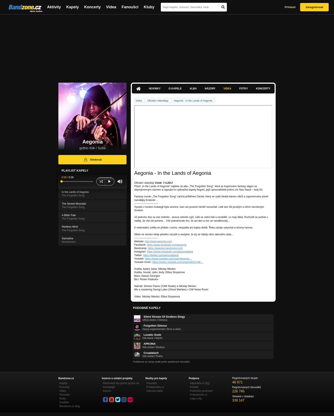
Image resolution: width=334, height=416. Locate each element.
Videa (111, 7)
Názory (210, 88)
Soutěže (64, 402)
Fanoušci (130, 7)
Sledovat (92, 159)
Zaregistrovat (314, 7)
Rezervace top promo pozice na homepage (121, 385)
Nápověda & (200, 383)
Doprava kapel (154, 390)
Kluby (149, 7)
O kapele (174, 88)
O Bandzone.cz (198, 394)
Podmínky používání (201, 390)
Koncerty (92, 7)
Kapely (72, 7)
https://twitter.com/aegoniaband (161, 255)
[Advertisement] (167, 46)
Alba (193, 88)
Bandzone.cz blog (69, 406)
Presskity (151, 383)
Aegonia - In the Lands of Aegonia (193, 100)
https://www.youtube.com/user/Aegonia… (168, 258)
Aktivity (54, 7)
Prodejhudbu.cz (155, 387)
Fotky (243, 88)
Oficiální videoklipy (157, 100)
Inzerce (107, 390)
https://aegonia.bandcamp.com (165, 248)
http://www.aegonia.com (158, 241)
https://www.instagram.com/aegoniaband (170, 251)
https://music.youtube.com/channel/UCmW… (177, 262)
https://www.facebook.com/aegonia (166, 244)
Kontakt (194, 387)
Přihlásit (290, 7)
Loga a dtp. (196, 398)
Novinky (155, 88)
